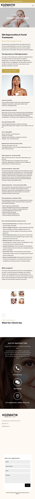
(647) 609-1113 (17, 375)
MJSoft (17, 493)
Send (27, 485)
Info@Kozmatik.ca (6, 426)
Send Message (17, 388)
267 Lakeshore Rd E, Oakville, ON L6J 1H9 (17, 402)
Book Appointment (17, 1)
